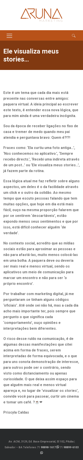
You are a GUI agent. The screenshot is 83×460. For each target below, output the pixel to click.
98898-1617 (48, 447)
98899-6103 (71, 447)
